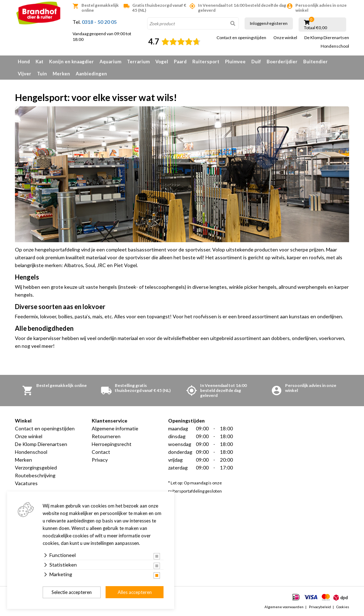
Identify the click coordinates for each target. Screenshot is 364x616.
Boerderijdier (282, 61)
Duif (256, 61)
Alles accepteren (135, 592)
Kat (39, 61)
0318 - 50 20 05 (99, 22)
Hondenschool (335, 46)
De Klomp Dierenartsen (326, 38)
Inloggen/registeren (269, 23)
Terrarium (138, 61)
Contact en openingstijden (241, 38)
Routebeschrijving (35, 475)
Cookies (342, 607)
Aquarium (110, 61)
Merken (61, 73)
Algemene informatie (115, 428)
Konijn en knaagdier (71, 61)
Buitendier (315, 61)
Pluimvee (235, 61)
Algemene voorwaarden (284, 607)
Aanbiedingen (91, 73)
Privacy (100, 460)
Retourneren (106, 436)
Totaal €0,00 (315, 28)
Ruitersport (205, 61)
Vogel (161, 61)
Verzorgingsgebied (36, 467)
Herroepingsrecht (112, 444)
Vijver (24, 73)
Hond (24, 61)
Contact (101, 452)
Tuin (42, 73)
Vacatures (26, 483)
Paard (180, 61)
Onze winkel (285, 38)
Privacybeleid (320, 607)
